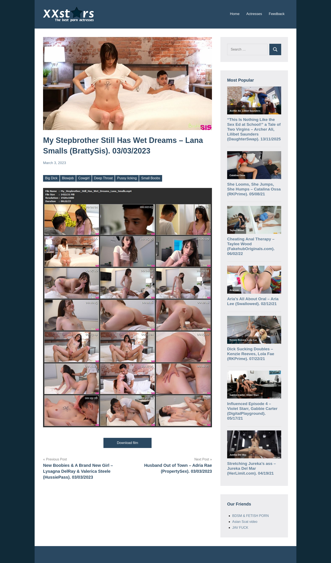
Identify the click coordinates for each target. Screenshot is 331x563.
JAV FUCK (240, 527)
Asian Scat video (244, 521)
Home (234, 14)
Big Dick (51, 178)
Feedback (277, 14)
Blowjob (68, 178)
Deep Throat (103, 178)
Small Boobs (150, 178)
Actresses (254, 14)
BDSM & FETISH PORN (250, 516)
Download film (127, 443)
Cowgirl (84, 178)
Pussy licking (127, 178)
